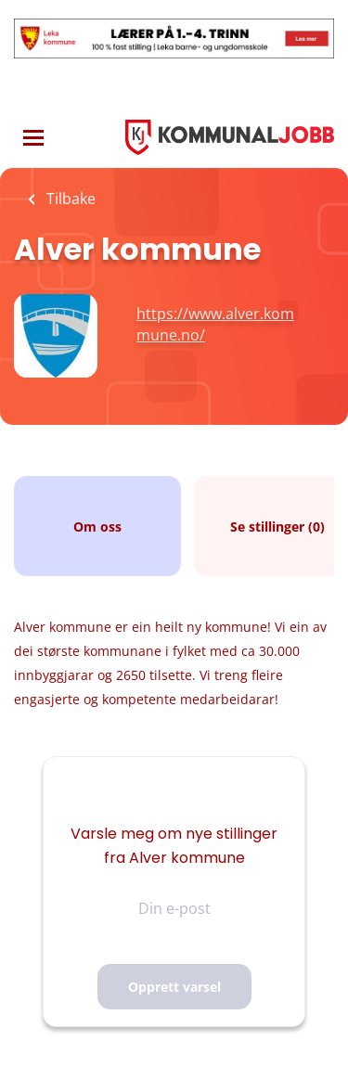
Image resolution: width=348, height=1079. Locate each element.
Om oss (97, 526)
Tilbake (69, 198)
